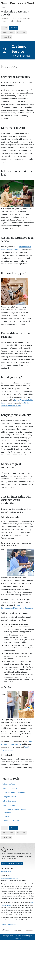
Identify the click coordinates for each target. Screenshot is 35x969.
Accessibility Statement (8, 924)
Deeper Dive (7, 37)
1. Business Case (9, 784)
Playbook (13, 28)
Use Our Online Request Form (12, 863)
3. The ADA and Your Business (14, 792)
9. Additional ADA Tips (11, 821)
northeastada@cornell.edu (9, 878)
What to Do (21, 32)
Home (5, 28)
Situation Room (8, 32)
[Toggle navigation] (3, 7)
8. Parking (6, 816)
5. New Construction (10, 801)
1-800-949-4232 (6, 871)
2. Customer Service (10, 788)
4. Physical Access (9, 797)
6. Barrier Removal (10, 805)
